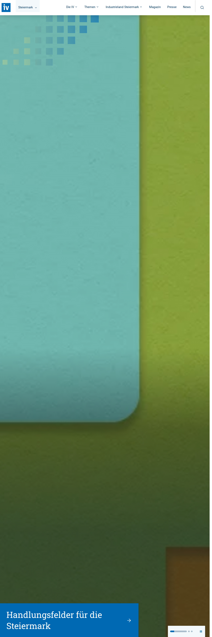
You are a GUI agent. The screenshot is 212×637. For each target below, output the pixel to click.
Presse (172, 7)
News (187, 7)
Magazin (155, 7)
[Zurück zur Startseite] (6, 7)
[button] (178, 631)
